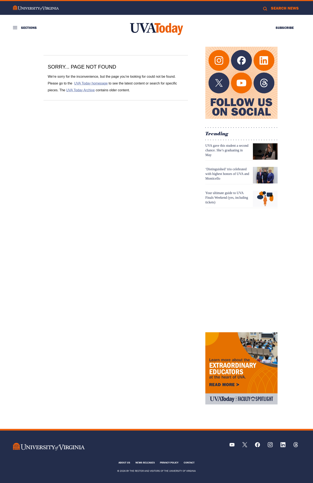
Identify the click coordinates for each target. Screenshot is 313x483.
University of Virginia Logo (36, 8)
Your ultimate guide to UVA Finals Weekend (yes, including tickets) (226, 197)
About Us (124, 462)
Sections (29, 27)
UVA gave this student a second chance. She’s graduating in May (226, 150)
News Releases (145, 462)
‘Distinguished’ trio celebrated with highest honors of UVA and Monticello (227, 173)
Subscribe (285, 27)
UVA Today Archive (80, 90)
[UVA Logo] (49, 447)
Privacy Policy (169, 462)
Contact (189, 462)
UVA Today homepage (91, 83)
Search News (285, 8)
